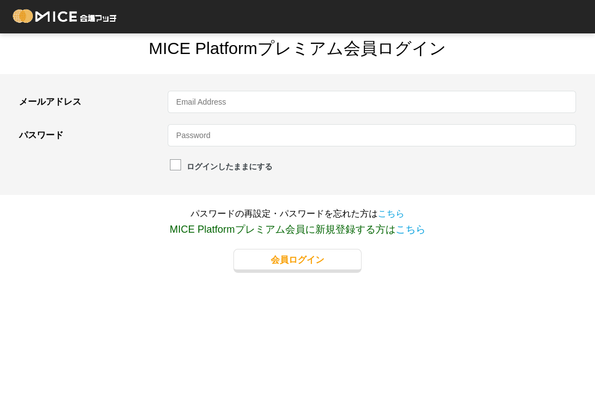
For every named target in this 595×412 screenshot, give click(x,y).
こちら (391, 213)
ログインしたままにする (221, 166)
